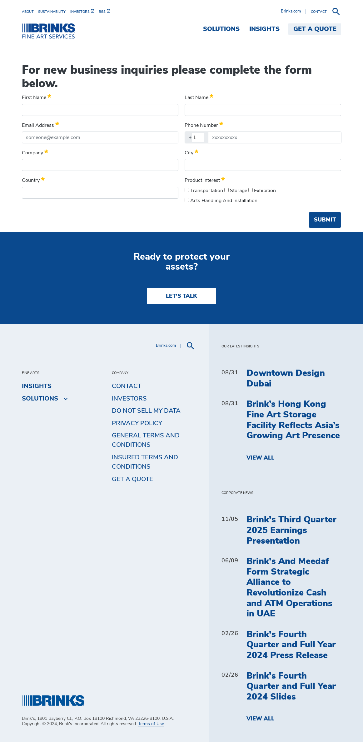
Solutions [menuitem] (221, 29)
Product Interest (205, 179)
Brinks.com (291, 11)
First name (36, 96)
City (191, 151)
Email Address (40, 124)
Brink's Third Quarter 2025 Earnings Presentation (291, 530)
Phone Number (204, 124)
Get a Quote (132, 479)
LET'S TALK (181, 296)
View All (260, 458)
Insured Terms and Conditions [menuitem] (145, 462)
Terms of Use (151, 724)
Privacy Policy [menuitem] (137, 423)
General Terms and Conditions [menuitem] (146, 440)
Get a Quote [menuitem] (314, 29)
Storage (235, 190)
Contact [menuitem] (127, 386)
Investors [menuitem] (129, 399)
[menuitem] (30, 11)
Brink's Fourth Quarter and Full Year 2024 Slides (291, 686)
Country (33, 179)
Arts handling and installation (221, 200)
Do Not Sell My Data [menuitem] (146, 411)
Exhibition (262, 190)
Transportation (204, 190)
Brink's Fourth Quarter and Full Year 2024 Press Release (291, 645)
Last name (199, 96)
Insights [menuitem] (264, 29)
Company (35, 151)
